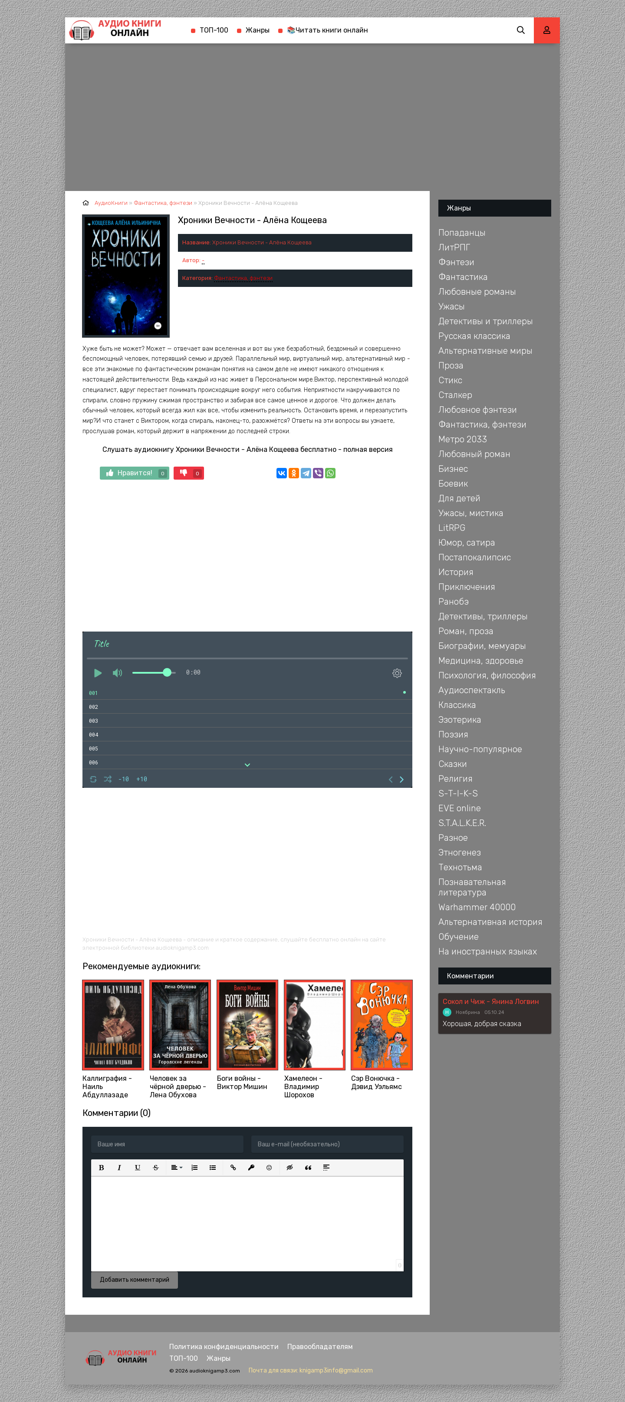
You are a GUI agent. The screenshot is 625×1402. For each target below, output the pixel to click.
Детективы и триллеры (485, 321)
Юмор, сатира (466, 542)
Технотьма (460, 867)
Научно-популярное (480, 749)
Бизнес (453, 469)
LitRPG (451, 528)
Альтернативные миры (485, 351)
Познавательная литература (472, 887)
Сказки (452, 764)
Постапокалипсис (474, 557)
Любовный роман (474, 454)
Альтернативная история (490, 922)
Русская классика (474, 336)
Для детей (459, 498)
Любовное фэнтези (477, 410)
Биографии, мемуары (482, 646)
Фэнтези (456, 262)
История (456, 572)
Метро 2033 (462, 439)
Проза (451, 365)
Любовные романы (477, 291)
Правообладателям (320, 1347)
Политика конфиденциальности (224, 1347)
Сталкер (455, 395)
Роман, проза (465, 631)
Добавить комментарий (134, 1280)
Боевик (453, 483)
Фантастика (463, 277)
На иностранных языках (487, 951)
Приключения (466, 587)
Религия (455, 778)
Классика (457, 705)
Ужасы (451, 306)
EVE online (459, 808)
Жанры (258, 30)
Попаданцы (462, 232)
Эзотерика (459, 719)
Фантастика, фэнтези (243, 278)
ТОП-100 (214, 30)
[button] (101, 1167)
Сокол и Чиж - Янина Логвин (491, 1001)
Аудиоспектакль (471, 690)
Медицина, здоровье (480, 660)
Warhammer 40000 (477, 907)
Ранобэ (453, 601)
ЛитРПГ (454, 247)
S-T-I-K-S (458, 793)
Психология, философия (487, 675)
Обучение (458, 936)
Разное (453, 838)
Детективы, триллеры (483, 616)
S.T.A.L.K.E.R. (462, 823)
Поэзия (453, 734)
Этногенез (459, 852)
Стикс (450, 380)
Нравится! (136, 473)
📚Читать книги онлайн (327, 30)
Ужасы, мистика (470, 513)
